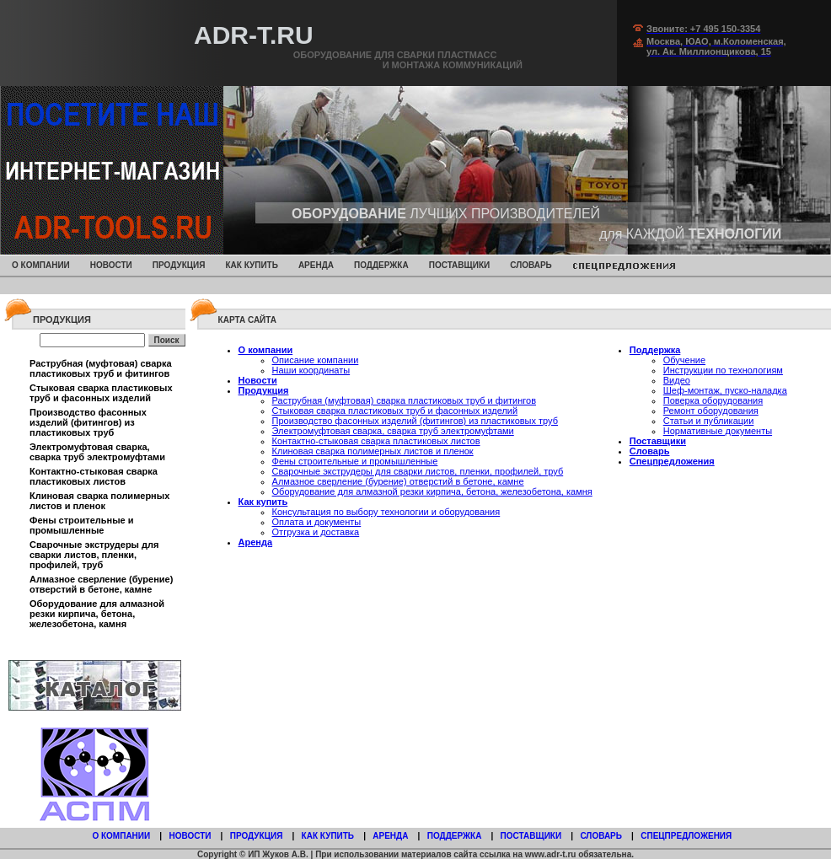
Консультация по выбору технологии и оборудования (386, 512)
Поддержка (381, 265)
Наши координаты (311, 370)
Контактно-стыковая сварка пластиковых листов (93, 476)
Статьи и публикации (708, 421)
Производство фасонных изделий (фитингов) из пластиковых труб (88, 422)
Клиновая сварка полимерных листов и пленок (99, 501)
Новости (111, 265)
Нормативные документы (717, 431)
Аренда (316, 265)
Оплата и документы (317, 522)
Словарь (531, 265)
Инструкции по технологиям (723, 370)
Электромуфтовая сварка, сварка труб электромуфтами (97, 452)
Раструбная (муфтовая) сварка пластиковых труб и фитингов (100, 368)
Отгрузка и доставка (316, 532)
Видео (676, 380)
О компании (41, 265)
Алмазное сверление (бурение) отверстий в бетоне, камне (101, 584)
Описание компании (315, 360)
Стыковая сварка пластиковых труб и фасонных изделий (101, 393)
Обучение (684, 360)
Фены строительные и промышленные (81, 525)
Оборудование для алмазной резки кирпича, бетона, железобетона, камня (96, 614)
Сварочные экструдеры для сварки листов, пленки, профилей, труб (93, 555)
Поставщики (460, 265)
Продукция (179, 265)
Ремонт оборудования (711, 410)
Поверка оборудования (713, 400)
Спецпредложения (672, 461)
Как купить (251, 265)
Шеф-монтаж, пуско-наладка (725, 390)
